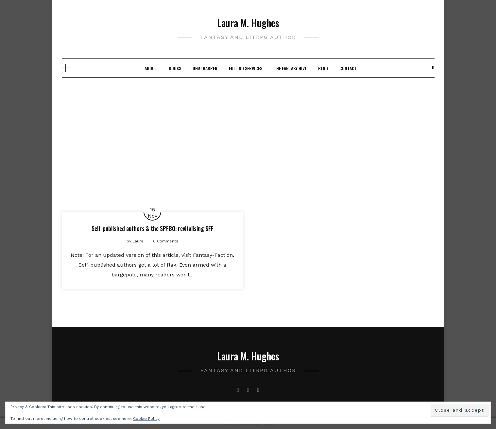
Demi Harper (205, 68)
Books (175, 68)
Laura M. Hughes (248, 22)
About (151, 68)
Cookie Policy (146, 418)
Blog (323, 68)
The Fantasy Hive (290, 68)
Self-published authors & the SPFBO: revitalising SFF (153, 228)
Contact (348, 68)
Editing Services (245, 68)
